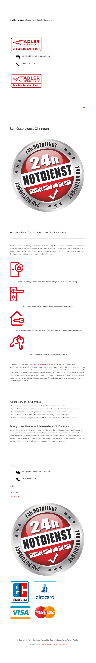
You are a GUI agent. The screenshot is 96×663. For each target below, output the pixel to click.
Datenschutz (15, 497)
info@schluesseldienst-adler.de (36, 471)
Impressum (14, 492)
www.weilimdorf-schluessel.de (54, 644)
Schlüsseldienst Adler (47, 364)
